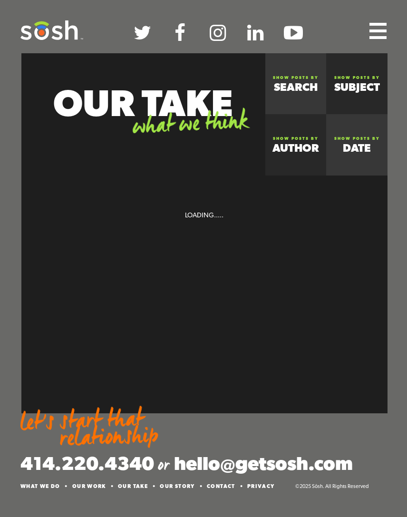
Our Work (89, 486)
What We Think (190, 124)
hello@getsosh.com (263, 463)
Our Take (133, 486)
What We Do (40, 486)
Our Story (177, 486)
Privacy (261, 486)
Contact (221, 486)
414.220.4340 (87, 463)
